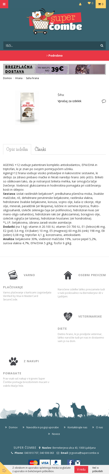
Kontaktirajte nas (77, 427)
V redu (81, 469)
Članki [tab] (40, 149)
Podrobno (55, 55)
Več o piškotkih (97, 469)
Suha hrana (32, 78)
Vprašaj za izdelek (69, 101)
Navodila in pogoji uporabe (42, 427)
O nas (99, 427)
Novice (56, 434)
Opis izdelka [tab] (17, 149)
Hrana (18, 78)
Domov (7, 78)
